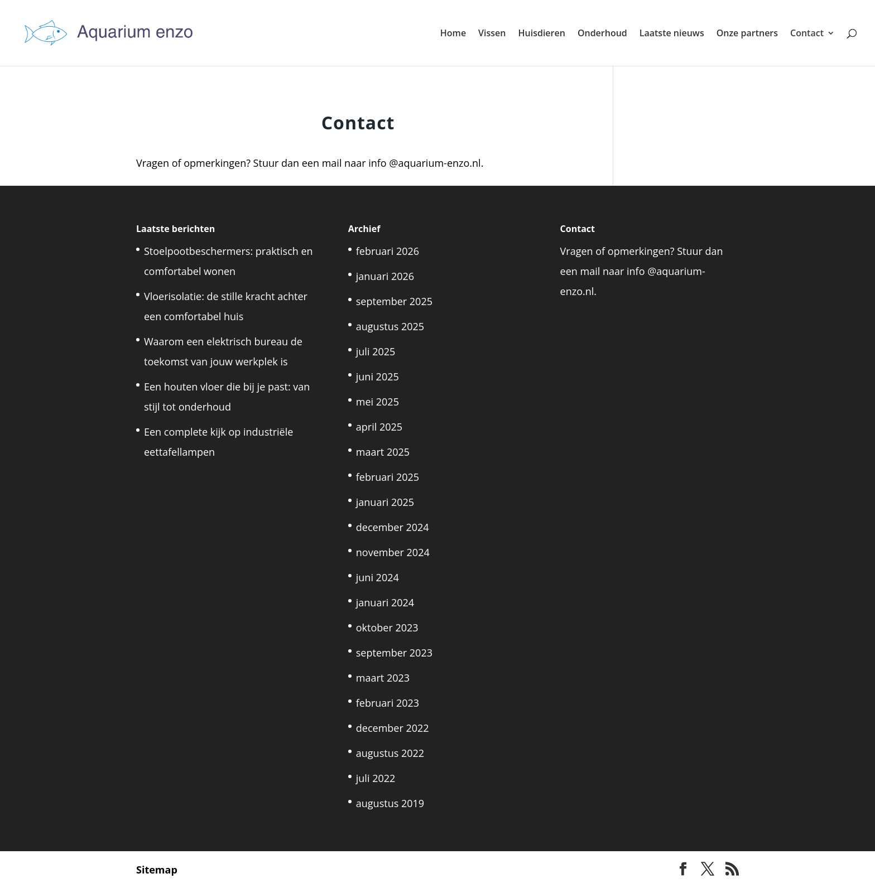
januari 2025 (385, 502)
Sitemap (156, 869)
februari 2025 (387, 477)
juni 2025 (377, 376)
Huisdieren (541, 34)
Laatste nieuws (672, 34)
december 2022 (392, 728)
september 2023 (394, 652)
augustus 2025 (390, 326)
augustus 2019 (390, 803)
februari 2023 (387, 703)
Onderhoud (602, 34)
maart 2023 (383, 677)
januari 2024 (385, 602)
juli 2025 (376, 351)
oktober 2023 (387, 627)
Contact (807, 34)
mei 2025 (377, 401)
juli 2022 (376, 778)
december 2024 (392, 527)
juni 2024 (377, 577)
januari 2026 (385, 276)
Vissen (492, 34)
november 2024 (393, 552)
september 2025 (394, 301)
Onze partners (747, 34)
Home (453, 34)
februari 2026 (387, 251)
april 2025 (379, 426)
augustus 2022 (390, 753)
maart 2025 (383, 452)
